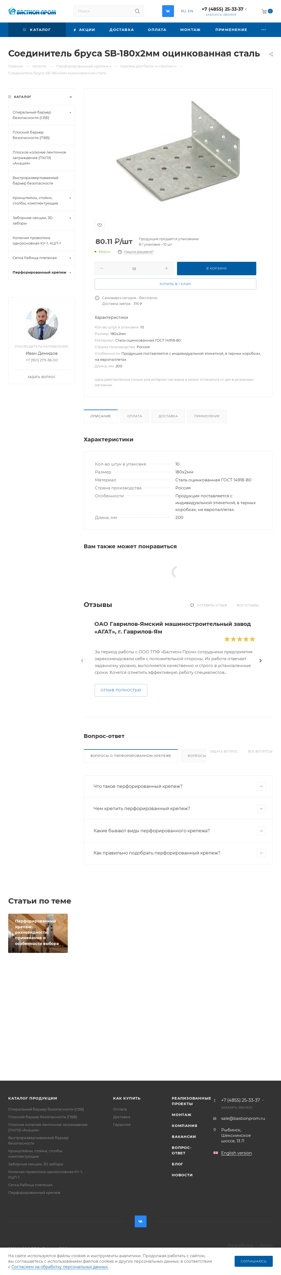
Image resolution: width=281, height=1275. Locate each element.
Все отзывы (248, 605)
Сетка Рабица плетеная (30, 1185)
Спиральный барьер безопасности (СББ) (46, 1109)
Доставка (168, 416)
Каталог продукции (32, 1098)
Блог (177, 1164)
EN (190, 11)
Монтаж (182, 1114)
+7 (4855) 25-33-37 (222, 9)
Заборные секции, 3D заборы (35, 1164)
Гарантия (122, 1124)
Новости (182, 1175)
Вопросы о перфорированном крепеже (131, 756)
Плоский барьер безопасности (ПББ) (42, 1117)
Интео (266, 1245)
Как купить (126, 1098)
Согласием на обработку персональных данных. (60, 1266)
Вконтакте (168, 11)
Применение (207, 416)
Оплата (134, 416)
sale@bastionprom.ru (243, 1118)
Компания (184, 1125)
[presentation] (82, 660)
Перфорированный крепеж (34, 1192)
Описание (101, 416)
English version (236, 1152)
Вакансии (184, 1136)
